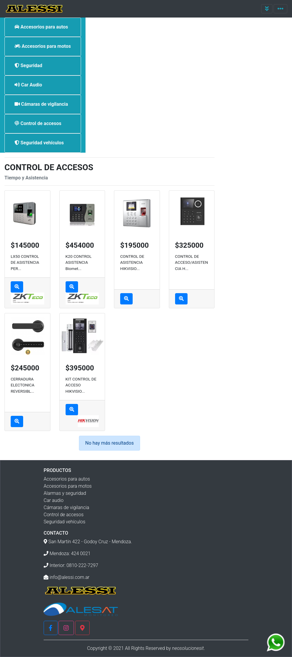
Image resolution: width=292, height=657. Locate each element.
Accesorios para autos (67, 479)
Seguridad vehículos (64, 522)
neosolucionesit (188, 648)
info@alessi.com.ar (70, 577)
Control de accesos (64, 514)
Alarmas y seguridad (65, 493)
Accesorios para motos (68, 486)
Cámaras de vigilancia (66, 507)
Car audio (54, 500)
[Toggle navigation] (267, 8)
